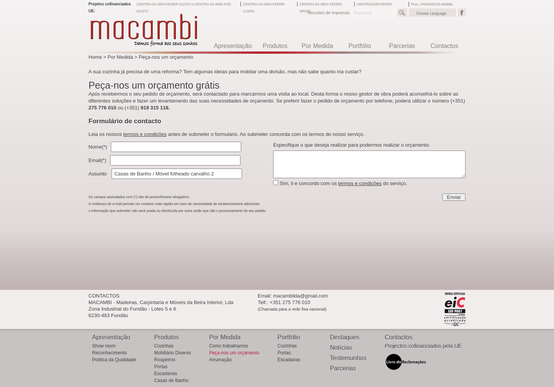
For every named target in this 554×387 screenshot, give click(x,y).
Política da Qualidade (114, 359)
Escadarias (165, 373)
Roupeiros (164, 359)
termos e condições (145, 134)
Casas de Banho (171, 380)
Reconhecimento (109, 353)
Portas (161, 366)
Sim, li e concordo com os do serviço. (343, 183)
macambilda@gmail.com (300, 296)
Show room (104, 346)
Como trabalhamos (228, 346)
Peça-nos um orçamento (166, 57)
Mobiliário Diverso (172, 353)
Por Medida (120, 57)
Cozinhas (164, 346)
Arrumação (220, 359)
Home (95, 57)
